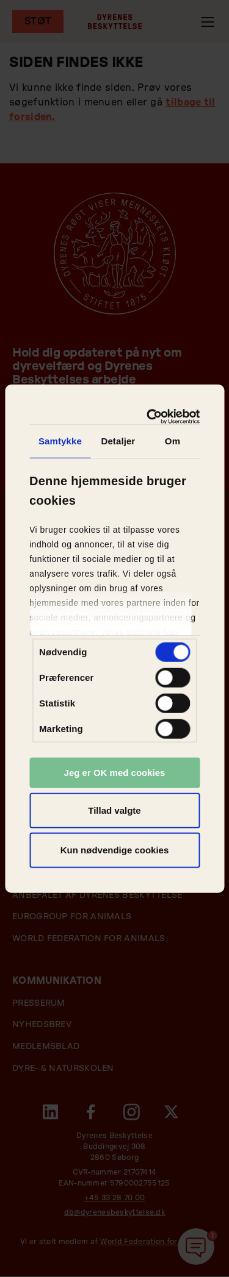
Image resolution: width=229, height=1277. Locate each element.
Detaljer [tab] (118, 441)
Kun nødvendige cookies (114, 850)
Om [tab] (172, 441)
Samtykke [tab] (60, 441)
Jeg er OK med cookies (114, 772)
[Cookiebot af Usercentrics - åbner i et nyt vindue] (152, 416)
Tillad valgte (114, 810)
